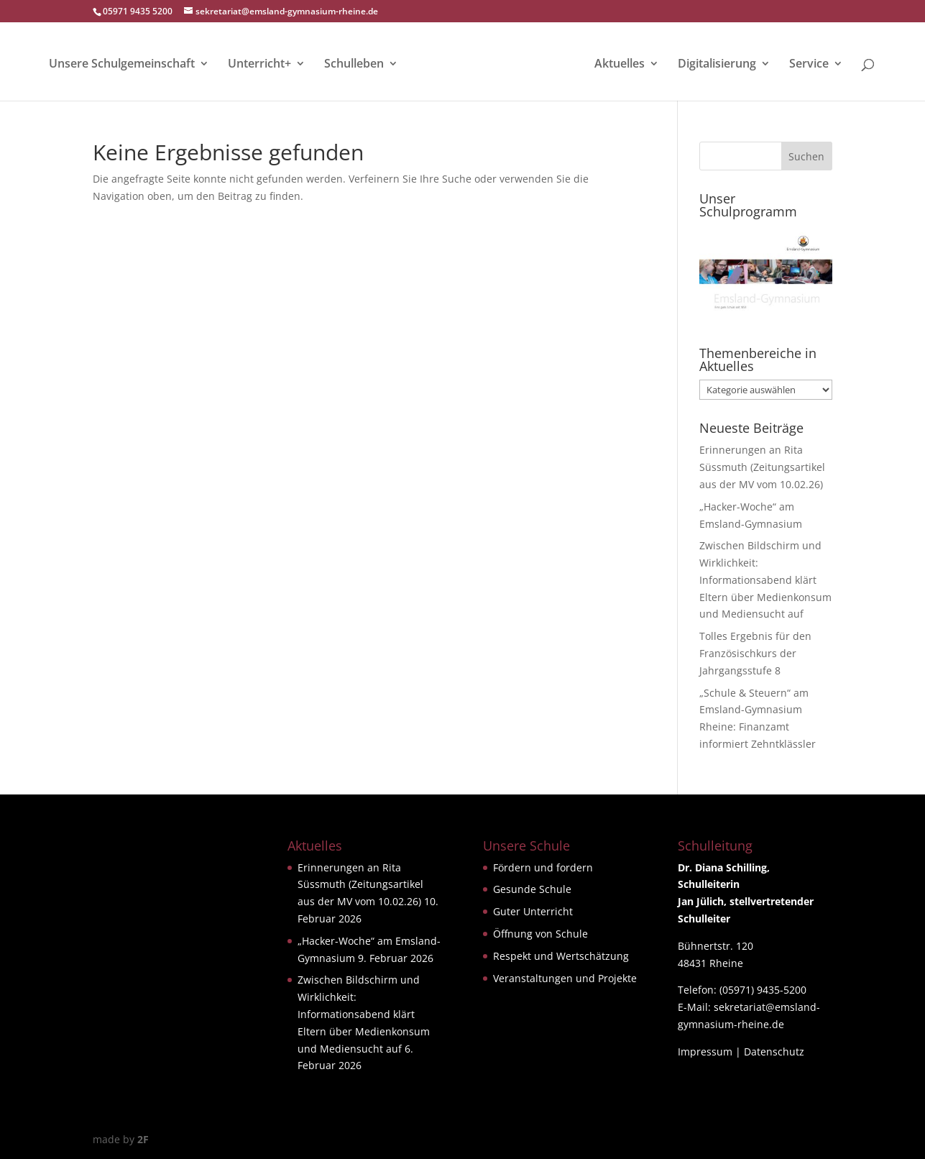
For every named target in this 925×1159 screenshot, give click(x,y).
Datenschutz (774, 1051)
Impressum (705, 1051)
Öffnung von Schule (540, 933)
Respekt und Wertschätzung (561, 956)
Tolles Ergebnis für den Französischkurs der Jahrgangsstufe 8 (755, 653)
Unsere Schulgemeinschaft (122, 64)
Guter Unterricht (533, 911)
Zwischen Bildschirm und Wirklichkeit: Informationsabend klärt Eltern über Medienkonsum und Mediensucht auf (765, 579)
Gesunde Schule (532, 889)
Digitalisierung (717, 64)
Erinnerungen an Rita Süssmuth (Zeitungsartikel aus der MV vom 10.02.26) (762, 467)
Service (809, 64)
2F (143, 1139)
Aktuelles (619, 64)
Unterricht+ (259, 64)
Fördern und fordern (543, 867)
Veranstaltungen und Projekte (565, 978)
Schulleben (354, 64)
